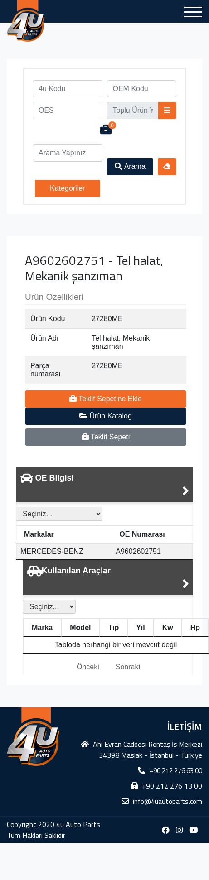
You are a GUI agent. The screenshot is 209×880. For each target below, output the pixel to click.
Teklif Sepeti (106, 437)
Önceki (88, 667)
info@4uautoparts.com (167, 801)
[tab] (104, 484)
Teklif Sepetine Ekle (105, 399)
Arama (130, 166)
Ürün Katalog (105, 416)
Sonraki (128, 667)
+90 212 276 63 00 (175, 770)
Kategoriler (67, 188)
